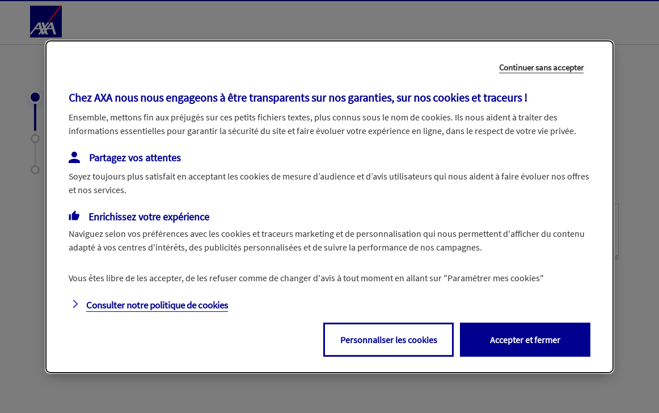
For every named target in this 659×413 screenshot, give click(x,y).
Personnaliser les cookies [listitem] (388, 339)
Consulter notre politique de (157, 305)
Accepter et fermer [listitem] (525, 339)
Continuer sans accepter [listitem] (541, 66)
